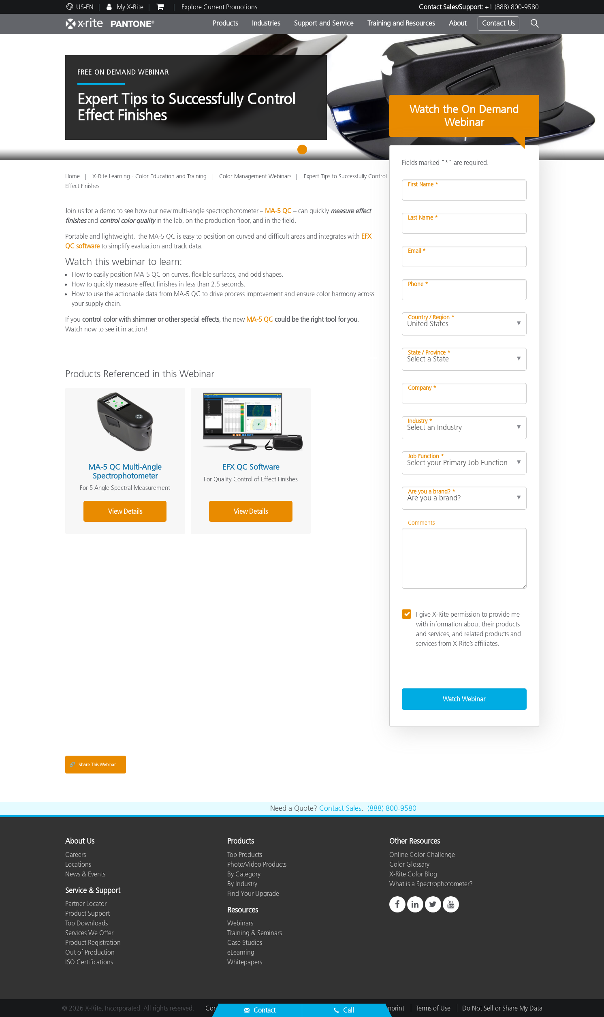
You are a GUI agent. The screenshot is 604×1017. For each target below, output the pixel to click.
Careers (75, 854)
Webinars (240, 923)
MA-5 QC (278, 211)
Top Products (244, 854)
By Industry (242, 884)
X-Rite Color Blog (413, 874)
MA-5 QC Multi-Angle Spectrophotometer (113, 459)
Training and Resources (401, 23)
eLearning (240, 952)
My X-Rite (129, 7)
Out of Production (90, 952)
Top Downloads (86, 923)
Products (225, 23)
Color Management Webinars (255, 176)
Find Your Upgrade (253, 893)
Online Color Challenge (422, 854)
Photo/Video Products (256, 864)
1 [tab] (304, 152)
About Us (79, 842)
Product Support (87, 913)
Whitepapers (244, 962)
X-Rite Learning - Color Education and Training (149, 176)
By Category (243, 874)
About (458, 23)
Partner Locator (86, 903)
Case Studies (244, 942)
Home (72, 176)
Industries (266, 23)
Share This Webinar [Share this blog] (92, 764)
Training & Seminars (254, 933)
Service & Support (92, 891)
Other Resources (414, 842)
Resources (242, 910)
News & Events (85, 874)
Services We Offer (89, 933)
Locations (78, 864)
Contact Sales (340, 808)
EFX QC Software (216, 455)
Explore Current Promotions (219, 7)
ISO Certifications (89, 962)
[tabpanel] (302, 97)
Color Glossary (409, 864)
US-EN (85, 7)
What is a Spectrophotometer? (431, 884)
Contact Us (498, 23)
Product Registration (93, 942)
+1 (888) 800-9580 (512, 7)
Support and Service (324, 23)
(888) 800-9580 (391, 808)
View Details (113, 509)
